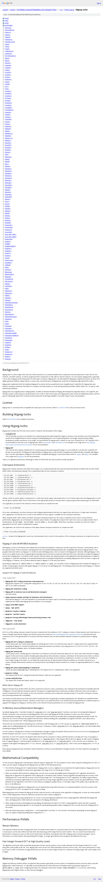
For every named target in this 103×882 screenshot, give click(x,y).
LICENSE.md (9, 279)
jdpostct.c (8, 192)
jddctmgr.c (8, 157)
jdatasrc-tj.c (9, 138)
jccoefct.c (8, 72)
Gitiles (12, 879)
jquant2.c (8, 255)
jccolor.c (7, 77)
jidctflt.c (7, 213)
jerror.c (7, 201)
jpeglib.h (7, 244)
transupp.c (8, 326)
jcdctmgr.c (8, 79)
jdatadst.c (8, 136)
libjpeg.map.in (9, 274)
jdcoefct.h (8, 145)
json (99, 879)
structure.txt (9, 310)
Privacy (17, 879)
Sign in (99, 3)
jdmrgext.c (8, 187)
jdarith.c (7, 131)
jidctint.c (7, 218)
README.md (9, 307)
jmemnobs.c (9, 227)
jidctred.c (8, 220)
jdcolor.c (7, 152)
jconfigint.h (8, 108)
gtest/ (7, 18)
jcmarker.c (8, 93)
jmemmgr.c (8, 225)
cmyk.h (7, 49)
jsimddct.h (8, 263)
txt (94, 879)
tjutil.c (7, 321)
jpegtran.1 (8, 248)
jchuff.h (7, 84)
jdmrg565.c (8, 185)
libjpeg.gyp (8, 272)
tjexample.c (48, 442)
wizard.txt (8, 345)
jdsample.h (8, 197)
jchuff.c (7, 82)
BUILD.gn (8, 28)
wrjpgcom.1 (9, 352)
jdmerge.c (8, 180)
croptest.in (8, 53)
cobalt (5, 9)
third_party (69, 9)
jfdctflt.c (7, 206)
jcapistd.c (8, 68)
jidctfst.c (7, 216)
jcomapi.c (8, 98)
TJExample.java (60, 442)
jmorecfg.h (8, 232)
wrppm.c (7, 356)
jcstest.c (7, 122)
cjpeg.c (7, 46)
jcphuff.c (7, 115)
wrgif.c (7, 349)
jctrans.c (7, 124)
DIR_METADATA (10, 56)
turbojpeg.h (8, 340)
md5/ (6, 21)
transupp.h (8, 328)
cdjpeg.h (7, 37)
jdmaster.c (8, 176)
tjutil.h (7, 324)
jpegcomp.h (9, 239)
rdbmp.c (7, 284)
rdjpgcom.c (8, 293)
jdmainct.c (8, 169)
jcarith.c (7, 70)
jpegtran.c (8, 251)
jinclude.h (8, 223)
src (61, 9)
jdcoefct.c (8, 143)
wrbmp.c (7, 347)
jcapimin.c (8, 65)
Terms (23, 879)
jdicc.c (7, 164)
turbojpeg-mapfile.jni (11, 335)
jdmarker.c (8, 173)
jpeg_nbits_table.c (10, 234)
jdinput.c (7, 166)
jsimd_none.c (9, 260)
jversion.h (8, 270)
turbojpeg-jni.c (9, 331)
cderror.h (8, 32)
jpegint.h (7, 241)
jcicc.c (7, 86)
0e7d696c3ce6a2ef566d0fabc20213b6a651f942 (36, 9)
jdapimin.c (8, 126)
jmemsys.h (8, 230)
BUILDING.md (9, 30)
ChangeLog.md (10, 42)
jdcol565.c (8, 147)
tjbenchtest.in (9, 314)
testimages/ (9, 25)
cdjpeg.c (7, 35)
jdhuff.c (7, 159)
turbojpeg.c (8, 338)
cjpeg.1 (7, 44)
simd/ (7, 23)
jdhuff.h (7, 162)
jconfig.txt (8, 105)
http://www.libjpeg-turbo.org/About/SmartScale (68, 634)
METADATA (9, 281)
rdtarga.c (8, 300)
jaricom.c (8, 63)
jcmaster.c (8, 96)
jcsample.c (8, 119)
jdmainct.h (8, 171)
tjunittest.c (8, 319)
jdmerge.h (8, 183)
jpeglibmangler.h (10, 246)
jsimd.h (7, 258)
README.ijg (9, 305)
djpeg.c (7, 61)
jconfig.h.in (8, 103)
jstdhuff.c (8, 265)
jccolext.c (8, 75)
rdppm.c (7, 295)
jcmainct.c (8, 91)
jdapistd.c (8, 129)
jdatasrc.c (8, 140)
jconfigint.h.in (9, 110)
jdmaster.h (8, 178)
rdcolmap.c (8, 286)
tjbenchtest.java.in (11, 317)
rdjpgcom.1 (8, 291)
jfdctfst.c (8, 209)
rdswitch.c (8, 298)
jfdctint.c (7, 211)
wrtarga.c (8, 359)
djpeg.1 (7, 58)
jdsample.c (8, 194)
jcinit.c (7, 89)
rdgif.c (7, 288)
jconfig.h (7, 100)
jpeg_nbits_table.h (10, 237)
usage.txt (8, 342)
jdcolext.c (8, 150)
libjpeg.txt (8, 277)
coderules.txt (9, 51)
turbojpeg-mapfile (11, 333)
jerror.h (7, 204)
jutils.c (7, 267)
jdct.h (6, 154)
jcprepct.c (8, 117)
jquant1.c (8, 253)
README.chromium (11, 302)
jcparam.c (8, 112)
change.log (8, 39)
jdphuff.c (7, 190)
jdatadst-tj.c (9, 133)
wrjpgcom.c (8, 354)
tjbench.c (8, 312)
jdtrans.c (7, 199)
